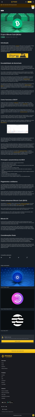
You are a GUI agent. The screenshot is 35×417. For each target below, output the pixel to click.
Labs (2, 378)
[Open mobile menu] (33, 2)
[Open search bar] (26, 2)
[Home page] (14, 2)
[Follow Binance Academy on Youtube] (6, 406)
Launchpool (3, 380)
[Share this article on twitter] (1, 257)
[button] (33, 1)
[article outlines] (33, 7)
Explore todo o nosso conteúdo (17, 351)
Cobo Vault (24, 204)
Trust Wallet (9, 203)
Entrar (33, 6)
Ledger (18, 204)
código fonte (16, 102)
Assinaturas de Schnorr (23, 150)
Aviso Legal (3, 394)
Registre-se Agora (17, 341)
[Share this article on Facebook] (9, 257)
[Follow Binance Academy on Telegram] (4, 406)
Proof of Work (25, 103)
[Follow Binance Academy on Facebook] (1, 406)
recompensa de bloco (23, 111)
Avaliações (3, 398)
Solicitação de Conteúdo (5, 396)
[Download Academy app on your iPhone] (4, 402)
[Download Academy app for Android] (10, 402)
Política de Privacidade (5, 392)
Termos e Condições (4, 390)
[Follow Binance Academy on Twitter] (3, 406)
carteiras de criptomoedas (25, 203)
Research (3, 382)
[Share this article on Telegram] (18, 257)
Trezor (20, 204)
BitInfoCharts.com (4, 122)
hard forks (17, 45)
